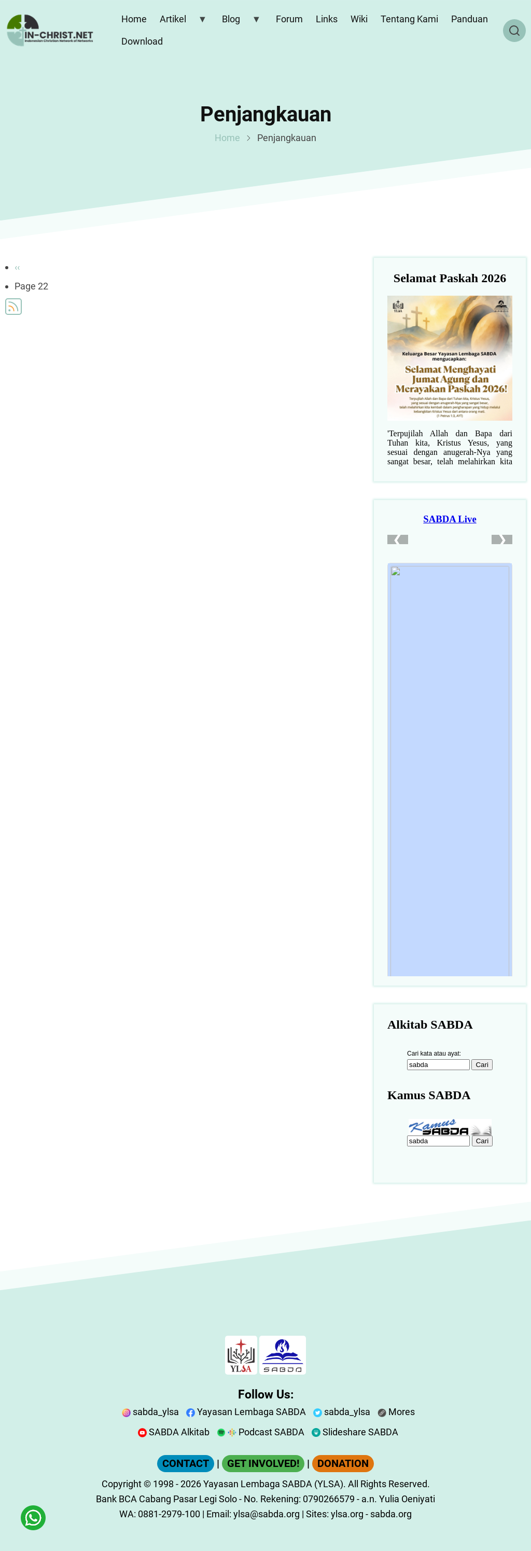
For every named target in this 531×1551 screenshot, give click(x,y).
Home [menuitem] (134, 18)
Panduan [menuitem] (469, 18)
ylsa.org (347, 1513)
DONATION (343, 1464)
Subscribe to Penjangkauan (13, 306)
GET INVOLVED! (263, 1464)
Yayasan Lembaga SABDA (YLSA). (274, 1483)
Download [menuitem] (142, 41)
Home (227, 137)
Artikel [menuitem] (181, 21)
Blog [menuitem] (239, 21)
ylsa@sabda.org (266, 1513)
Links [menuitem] (327, 18)
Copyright (122, 1483)
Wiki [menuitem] (359, 18)
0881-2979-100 (169, 1513)
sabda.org (391, 1513)
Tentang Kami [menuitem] (409, 18)
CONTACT (185, 1464)
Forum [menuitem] (289, 18)
